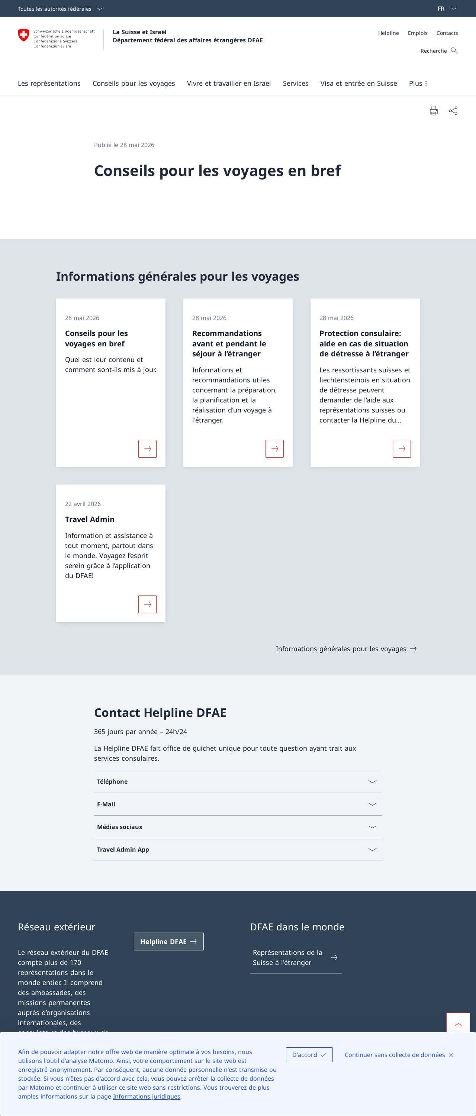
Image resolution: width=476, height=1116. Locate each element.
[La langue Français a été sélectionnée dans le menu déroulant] (444, 8)
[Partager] (453, 110)
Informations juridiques (146, 1096)
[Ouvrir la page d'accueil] (140, 44)
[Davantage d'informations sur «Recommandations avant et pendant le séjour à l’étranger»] (274, 449)
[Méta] (418, 33)
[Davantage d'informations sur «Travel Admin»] (147, 604)
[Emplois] (417, 33)
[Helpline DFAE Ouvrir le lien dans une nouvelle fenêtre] (169, 941)
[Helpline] (388, 33)
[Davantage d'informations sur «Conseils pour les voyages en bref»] (147, 449)
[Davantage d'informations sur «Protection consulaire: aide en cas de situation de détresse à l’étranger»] (402, 449)
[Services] (296, 83)
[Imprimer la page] (433, 110)
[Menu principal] (232, 83)
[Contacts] (447, 33)
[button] (49, 83)
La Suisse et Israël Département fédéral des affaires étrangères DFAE (188, 36)
